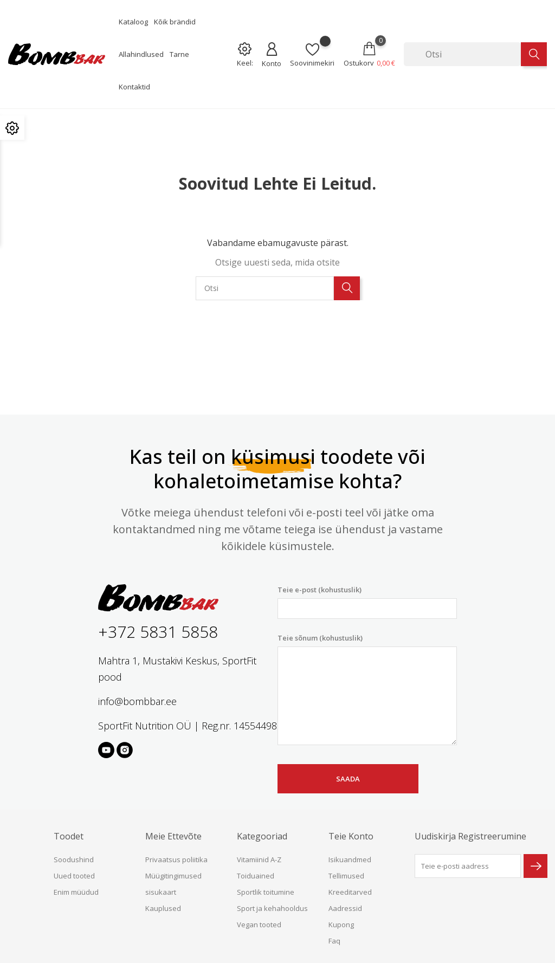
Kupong (341, 924)
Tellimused (346, 876)
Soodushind (74, 859)
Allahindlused (141, 54)
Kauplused (163, 908)
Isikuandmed (349, 859)
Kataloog (133, 22)
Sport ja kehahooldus (272, 908)
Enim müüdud (76, 892)
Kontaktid (134, 87)
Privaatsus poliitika (176, 859)
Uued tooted (74, 876)
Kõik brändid (175, 22)
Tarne (179, 54)
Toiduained (255, 876)
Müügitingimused (173, 876)
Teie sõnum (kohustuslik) (367, 689)
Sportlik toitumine (265, 892)
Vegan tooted (259, 924)
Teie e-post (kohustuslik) (367, 602)
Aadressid (345, 908)
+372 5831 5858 (158, 632)
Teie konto (350, 836)
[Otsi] (462, 54)
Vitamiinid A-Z (259, 859)
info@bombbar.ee (137, 701)
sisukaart (160, 892)
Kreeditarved (350, 892)
